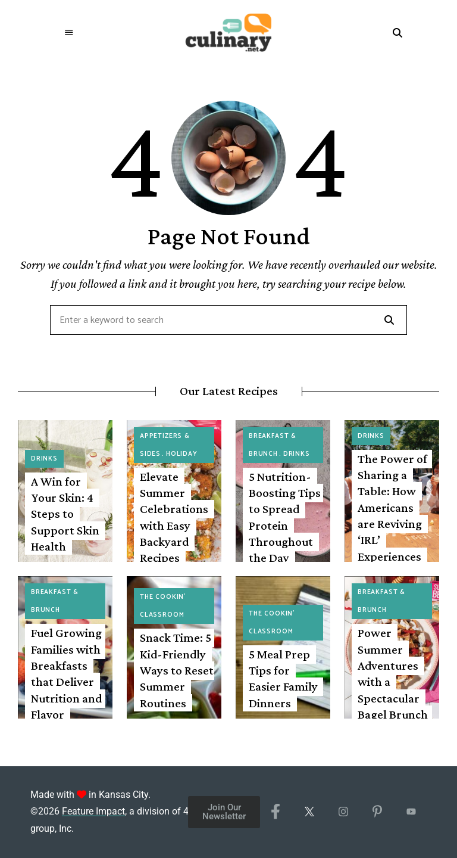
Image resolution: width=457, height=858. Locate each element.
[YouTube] (411, 812)
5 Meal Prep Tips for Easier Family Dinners (283, 678)
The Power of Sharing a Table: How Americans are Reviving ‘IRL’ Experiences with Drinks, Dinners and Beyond (392, 532)
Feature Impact (93, 811)
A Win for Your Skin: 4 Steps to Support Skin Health (65, 514)
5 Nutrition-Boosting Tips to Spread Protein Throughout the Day (285, 517)
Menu (69, 33)
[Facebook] (275, 812)
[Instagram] (343, 812)
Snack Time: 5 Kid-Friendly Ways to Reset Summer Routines (177, 670)
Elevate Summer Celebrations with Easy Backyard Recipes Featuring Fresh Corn (174, 534)
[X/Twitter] (309, 812)
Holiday (182, 454)
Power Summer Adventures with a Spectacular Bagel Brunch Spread (393, 682)
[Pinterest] (377, 812)
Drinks (44, 458)
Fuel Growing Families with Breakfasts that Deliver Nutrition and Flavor (66, 673)
